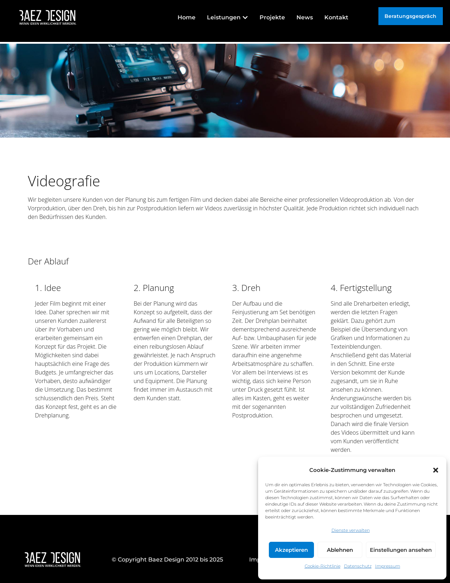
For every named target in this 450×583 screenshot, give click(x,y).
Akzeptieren (291, 549)
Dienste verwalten (351, 530)
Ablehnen (340, 549)
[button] (435, 470)
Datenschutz (358, 566)
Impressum (387, 566)
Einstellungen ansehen (401, 549)
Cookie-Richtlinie (322, 566)
